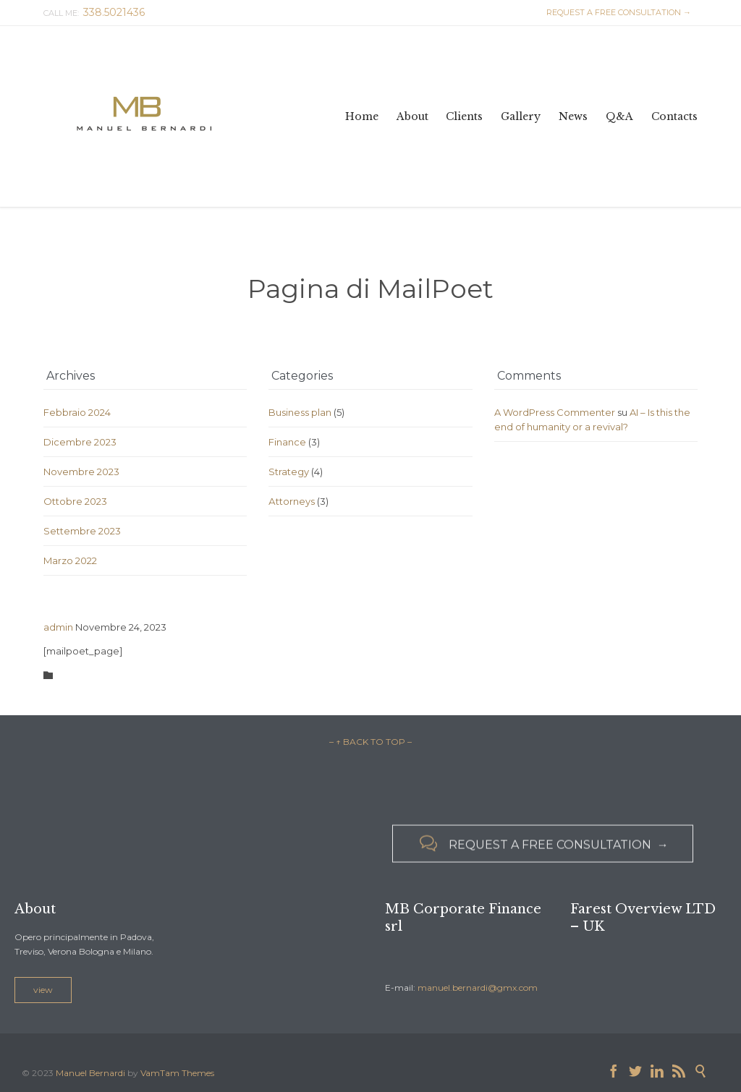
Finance (287, 442)
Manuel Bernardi (90, 1072)
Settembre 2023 (82, 531)
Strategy (288, 471)
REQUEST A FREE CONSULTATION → (616, 12)
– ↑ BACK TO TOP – (370, 741)
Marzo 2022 (70, 560)
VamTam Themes (177, 1072)
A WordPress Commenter (554, 412)
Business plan (299, 412)
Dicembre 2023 (80, 442)
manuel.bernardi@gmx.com (478, 987)
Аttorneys (291, 501)
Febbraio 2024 (77, 412)
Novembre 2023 (81, 471)
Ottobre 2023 (75, 501)
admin (58, 627)
